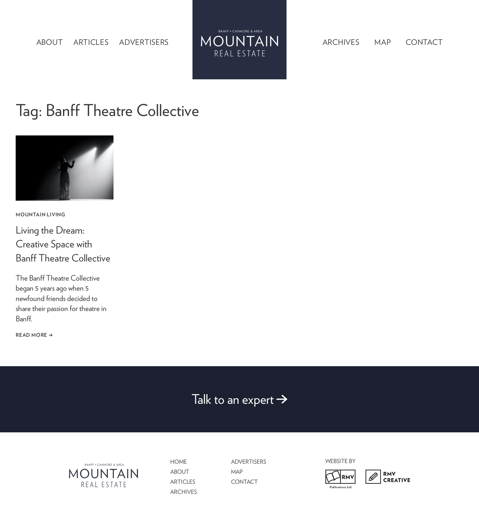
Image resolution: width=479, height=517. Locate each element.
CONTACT (244, 481)
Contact (424, 42)
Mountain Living (40, 214)
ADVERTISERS (248, 461)
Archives (341, 42)
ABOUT (179, 471)
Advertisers (144, 42)
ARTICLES (182, 481)
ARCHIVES (183, 491)
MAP (237, 471)
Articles (91, 42)
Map (382, 42)
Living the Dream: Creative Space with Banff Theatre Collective (63, 244)
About (49, 42)
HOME (178, 461)
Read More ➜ (34, 335)
